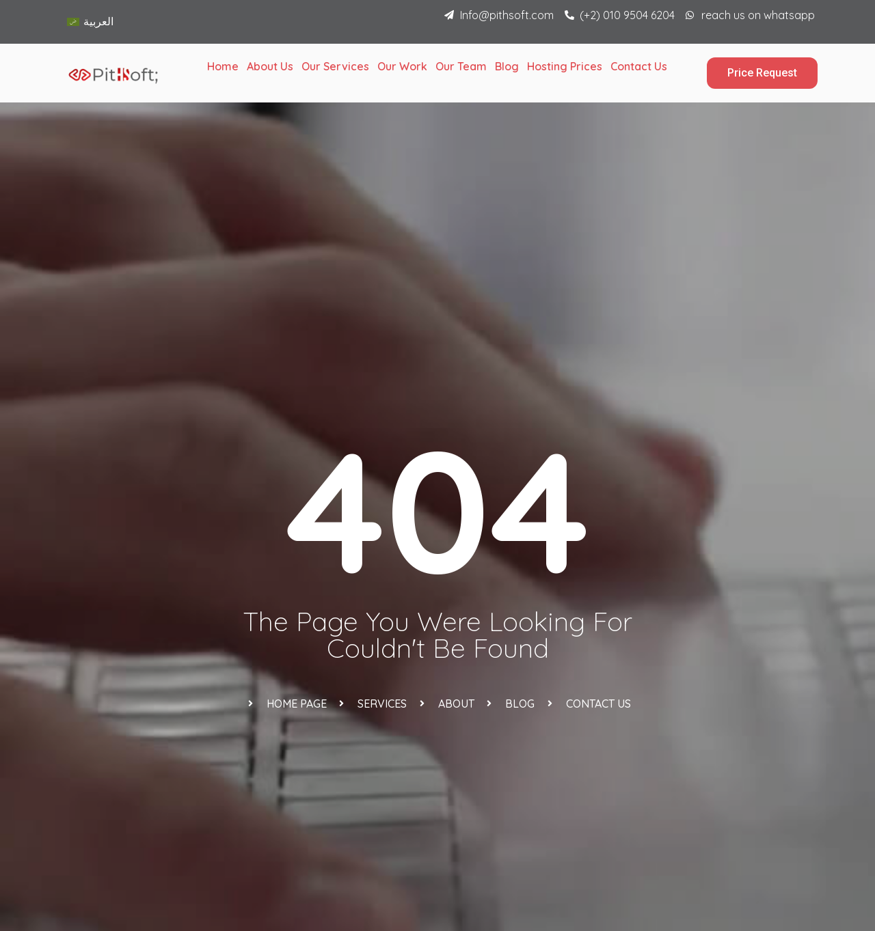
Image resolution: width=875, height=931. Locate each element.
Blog (507, 66)
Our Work (402, 66)
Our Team (461, 66)
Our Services (335, 66)
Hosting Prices (564, 66)
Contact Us (638, 66)
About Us (270, 66)
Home (223, 66)
